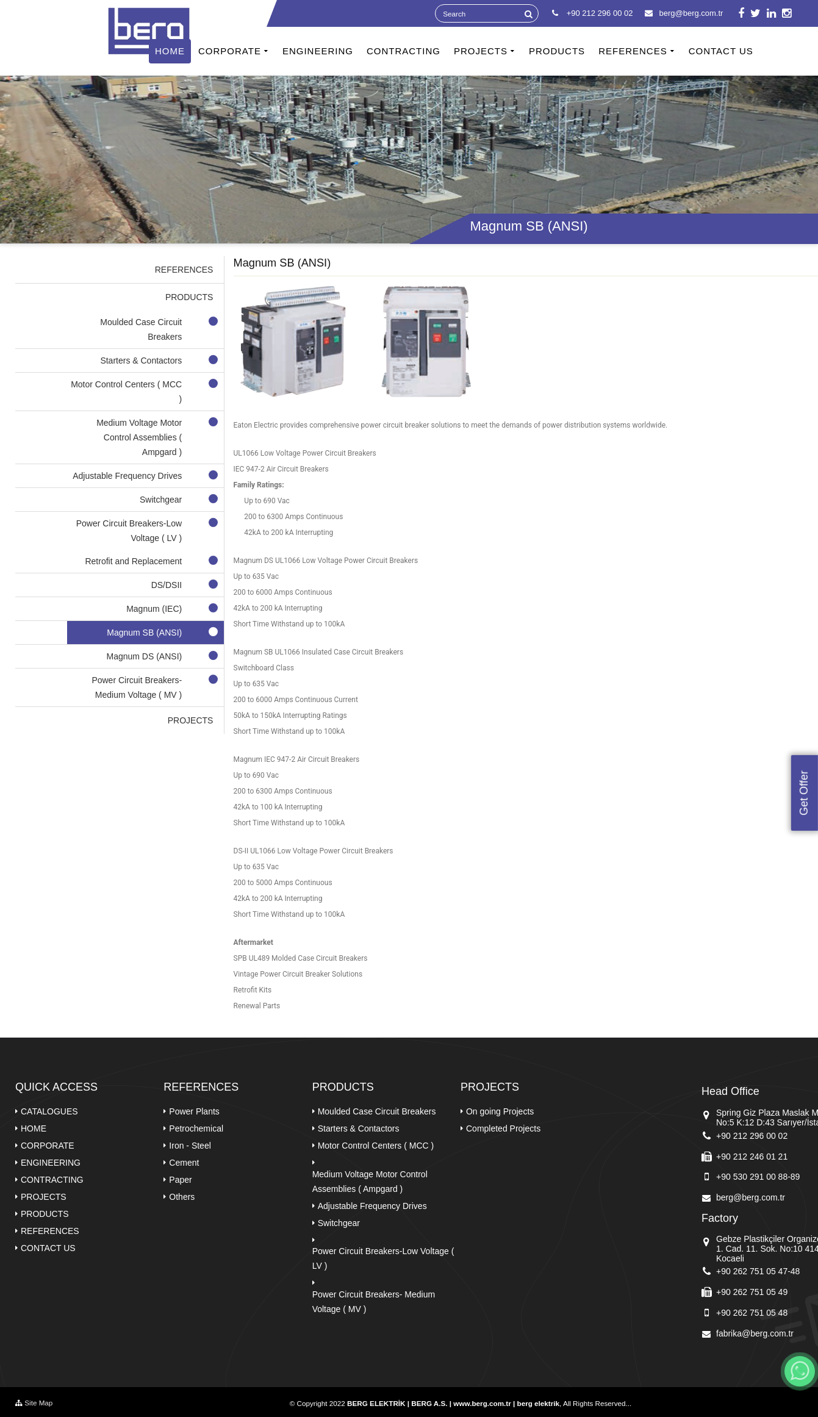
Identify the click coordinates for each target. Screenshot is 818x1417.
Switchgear (339, 1223)
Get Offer (804, 793)
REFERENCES (632, 51)
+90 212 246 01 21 (752, 1156)
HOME (170, 51)
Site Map (33, 1403)
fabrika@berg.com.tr (755, 1333)
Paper (180, 1180)
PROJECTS (481, 51)
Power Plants (194, 1111)
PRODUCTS (557, 51)
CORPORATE (229, 51)
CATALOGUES (49, 1111)
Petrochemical (196, 1128)
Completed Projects (503, 1128)
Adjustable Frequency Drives (372, 1206)
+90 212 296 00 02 (752, 1136)
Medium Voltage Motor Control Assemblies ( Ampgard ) (370, 1181)
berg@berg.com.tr (684, 13)
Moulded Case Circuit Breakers (377, 1111)
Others (182, 1197)
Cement (184, 1163)
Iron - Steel (189, 1145)
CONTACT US (721, 51)
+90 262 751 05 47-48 (758, 1271)
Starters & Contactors (359, 1128)
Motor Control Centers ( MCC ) (376, 1145)
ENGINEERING (317, 51)
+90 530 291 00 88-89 (758, 1177)
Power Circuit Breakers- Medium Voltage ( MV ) (374, 1302)
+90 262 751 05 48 (752, 1313)
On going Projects (500, 1111)
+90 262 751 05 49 (752, 1292)
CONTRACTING (403, 51)
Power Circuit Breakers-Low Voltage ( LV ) (383, 1258)
